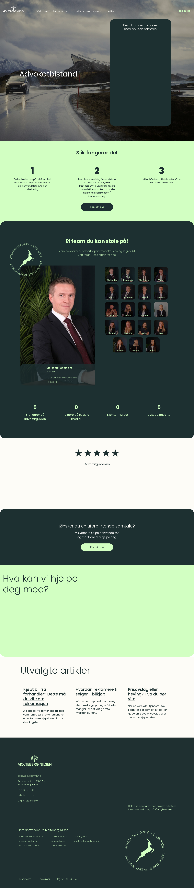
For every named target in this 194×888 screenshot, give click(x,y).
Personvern (25, 879)
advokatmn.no (26, 795)
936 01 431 (52, 382)
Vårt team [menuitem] (42, 11)
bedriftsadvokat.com (28, 845)
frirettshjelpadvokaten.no (86, 841)
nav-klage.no (80, 836)
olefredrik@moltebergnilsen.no (64, 377)
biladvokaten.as (59, 836)
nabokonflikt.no (58, 845)
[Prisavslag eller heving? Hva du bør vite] (149, 694)
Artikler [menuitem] (111, 11)
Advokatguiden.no (97, 464)
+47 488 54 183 (26, 790)
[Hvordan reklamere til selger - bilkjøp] (97, 692)
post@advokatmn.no (29, 775)
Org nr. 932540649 (28, 800)
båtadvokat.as (58, 841)
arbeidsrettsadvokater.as (30, 836)
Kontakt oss (97, 207)
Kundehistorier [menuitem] (60, 11)
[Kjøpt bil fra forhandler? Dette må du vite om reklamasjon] (44, 696)
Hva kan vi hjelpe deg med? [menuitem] (88, 11)
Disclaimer (44, 879)
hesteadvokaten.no (28, 841)
